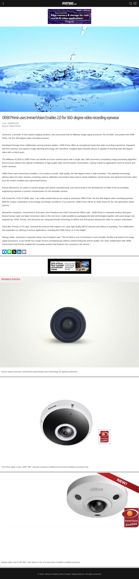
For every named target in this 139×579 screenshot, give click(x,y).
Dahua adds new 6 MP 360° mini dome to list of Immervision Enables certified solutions (40, 562)
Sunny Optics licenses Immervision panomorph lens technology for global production (39, 371)
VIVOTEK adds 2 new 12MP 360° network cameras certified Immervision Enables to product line (44, 467)
